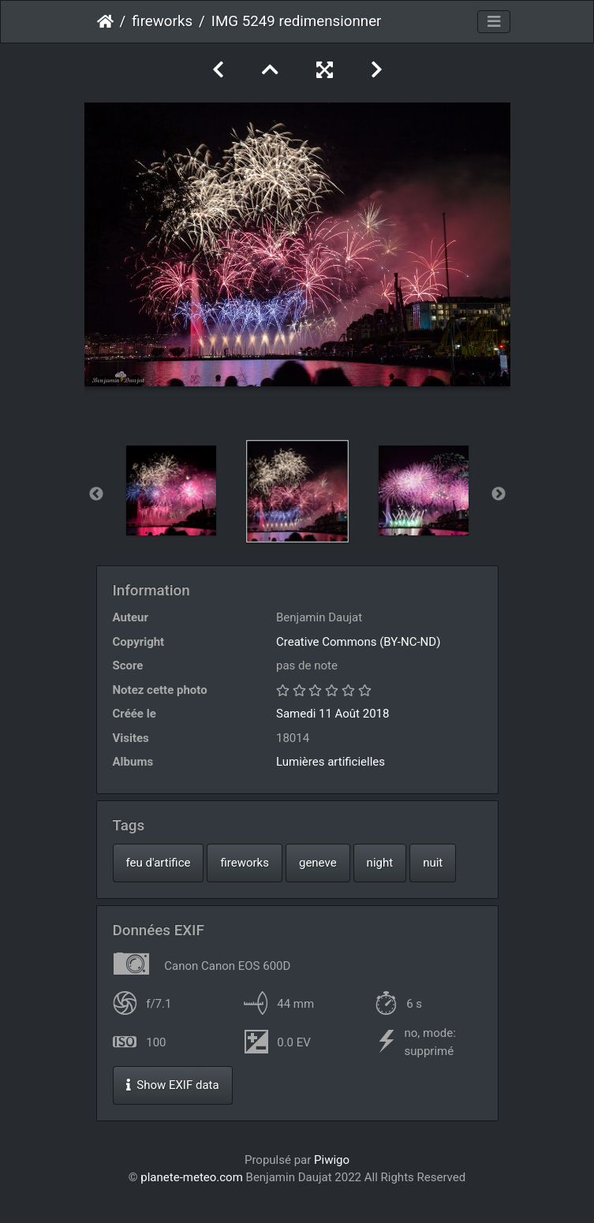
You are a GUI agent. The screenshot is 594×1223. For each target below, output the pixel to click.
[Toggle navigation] (493, 22)
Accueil (105, 21)
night (380, 863)
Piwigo (331, 1160)
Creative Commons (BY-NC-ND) (358, 642)
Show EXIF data (172, 1085)
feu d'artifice (158, 863)
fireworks (162, 21)
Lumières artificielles (330, 762)
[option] (171, 490)
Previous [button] (96, 494)
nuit (433, 863)
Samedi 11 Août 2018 (332, 714)
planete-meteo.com (191, 1177)
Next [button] (498, 494)
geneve (318, 863)
